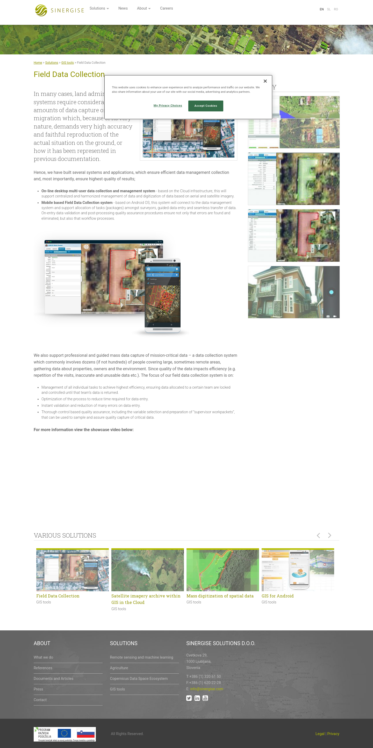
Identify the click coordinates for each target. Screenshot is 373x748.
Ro (336, 9)
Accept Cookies (206, 106)
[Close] (265, 81)
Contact (40, 700)
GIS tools (67, 63)
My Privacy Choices (168, 105)
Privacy (333, 734)
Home (38, 63)
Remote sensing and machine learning (141, 657)
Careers (232, 9)
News (186, 9)
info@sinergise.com (206, 689)
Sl (329, 9)
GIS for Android (278, 596)
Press (38, 689)
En (322, 9)
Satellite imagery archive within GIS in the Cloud (146, 599)
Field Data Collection (58, 596)
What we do (43, 657)
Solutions (159, 9)
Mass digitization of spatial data (220, 596)
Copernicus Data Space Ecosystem (139, 678)
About (206, 9)
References (43, 668)
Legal (320, 734)
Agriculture (119, 668)
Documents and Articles (53, 678)
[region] (188, 97)
